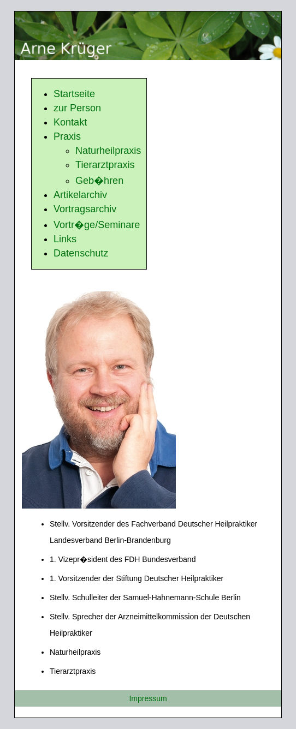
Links (65, 239)
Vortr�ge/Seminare (97, 224)
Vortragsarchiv (85, 209)
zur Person (77, 108)
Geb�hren (99, 180)
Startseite (74, 93)
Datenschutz (81, 253)
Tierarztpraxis (104, 164)
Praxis (67, 136)
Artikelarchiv (80, 194)
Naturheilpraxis (108, 150)
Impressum (148, 698)
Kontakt (70, 122)
